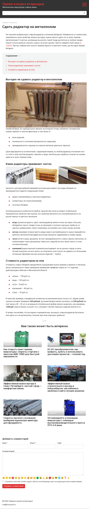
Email (33, 443)
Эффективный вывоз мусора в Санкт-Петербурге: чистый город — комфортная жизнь (22, 386)
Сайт (59, 443)
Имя (4, 443)
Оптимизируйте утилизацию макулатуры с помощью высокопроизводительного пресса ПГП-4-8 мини (66, 422)
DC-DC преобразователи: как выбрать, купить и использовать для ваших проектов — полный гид (66, 351)
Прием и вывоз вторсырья (23, 4)
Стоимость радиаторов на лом (21, 70)
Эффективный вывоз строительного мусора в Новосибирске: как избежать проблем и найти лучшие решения (66, 387)
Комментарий (8, 451)
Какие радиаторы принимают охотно (24, 65)
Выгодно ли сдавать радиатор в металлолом (27, 61)
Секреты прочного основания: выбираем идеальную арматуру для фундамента (20, 420)
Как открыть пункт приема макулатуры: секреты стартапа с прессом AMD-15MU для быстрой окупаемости (21, 353)
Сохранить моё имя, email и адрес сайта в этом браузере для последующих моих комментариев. (43, 482)
